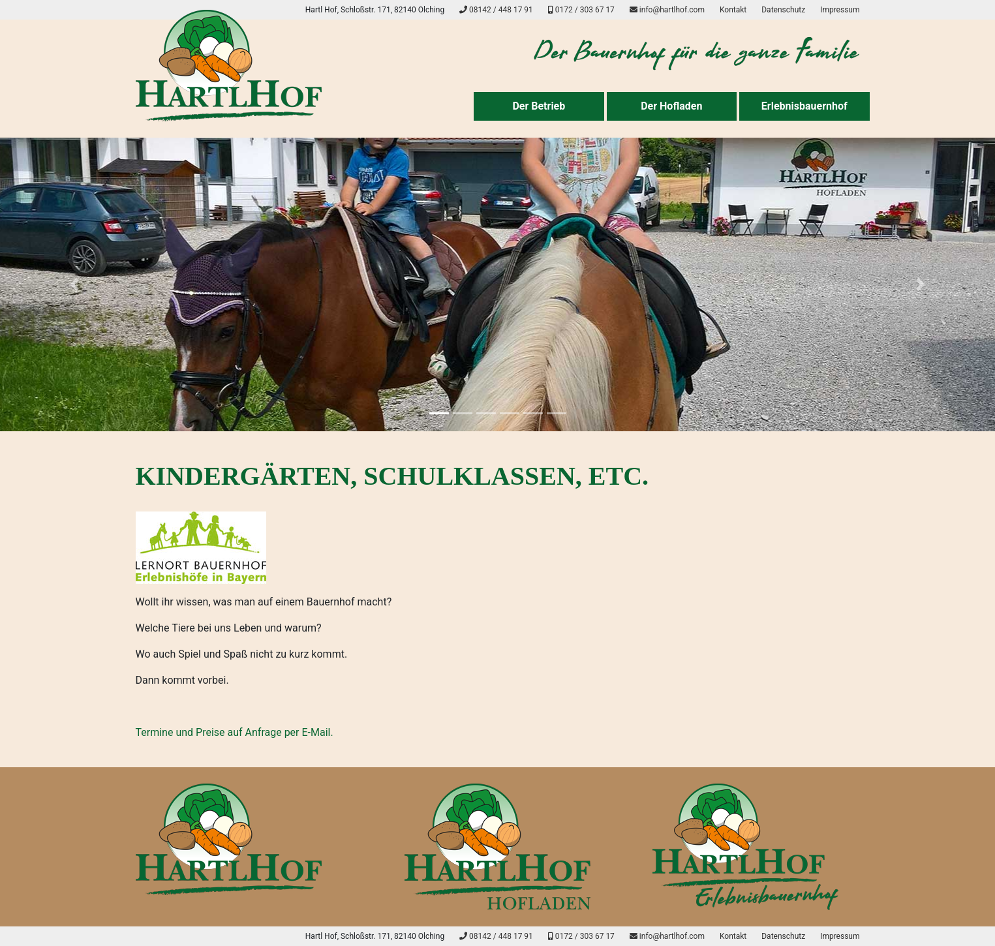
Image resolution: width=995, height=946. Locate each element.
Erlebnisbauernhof (804, 106)
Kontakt (733, 9)
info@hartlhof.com (667, 9)
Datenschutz (783, 9)
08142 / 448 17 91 (496, 9)
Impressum (839, 9)
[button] (74, 284)
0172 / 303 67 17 (581, 9)
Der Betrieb (538, 106)
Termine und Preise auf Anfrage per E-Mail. (234, 732)
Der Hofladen (671, 106)
